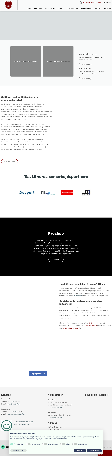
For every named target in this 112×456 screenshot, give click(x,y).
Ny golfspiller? (50, 8)
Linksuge (107, 8)
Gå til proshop (56, 259)
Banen (61, 8)
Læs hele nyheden (85, 64)
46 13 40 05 (92, 323)
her (25, 119)
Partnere (98, 8)
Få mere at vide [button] (18, 450)
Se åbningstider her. (55, 407)
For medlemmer (86, 8)
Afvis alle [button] (80, 450)
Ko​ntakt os (107, 2)
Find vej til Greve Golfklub (91, 2)
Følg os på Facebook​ (38, 374)
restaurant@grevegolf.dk (71, 328)
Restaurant (38, 8)
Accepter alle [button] (94, 450)
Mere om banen (9, 161)
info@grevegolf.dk (90, 325)
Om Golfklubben (72, 8)
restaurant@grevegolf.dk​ (16, 414)
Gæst (29, 8)
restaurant (78, 296)
